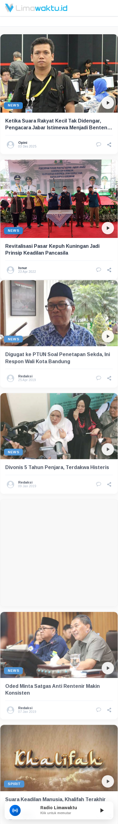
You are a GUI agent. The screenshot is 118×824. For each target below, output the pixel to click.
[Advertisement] (57, 536)
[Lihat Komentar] (98, 144)
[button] (109, 144)
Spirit (14, 768)
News (13, 105)
